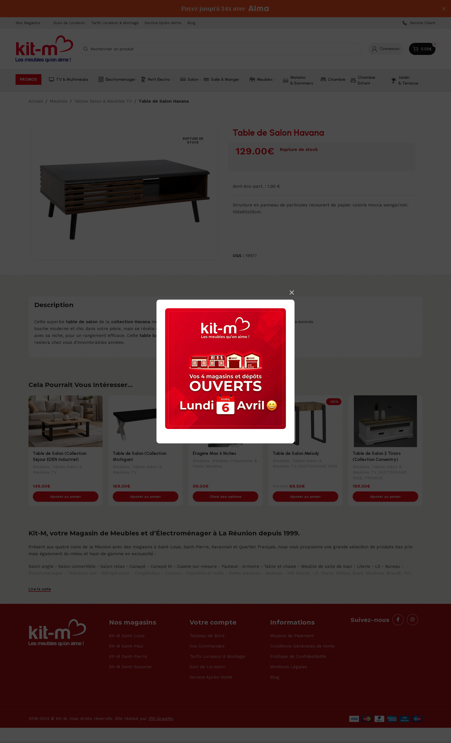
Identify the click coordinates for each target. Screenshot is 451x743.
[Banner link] (225, 368)
